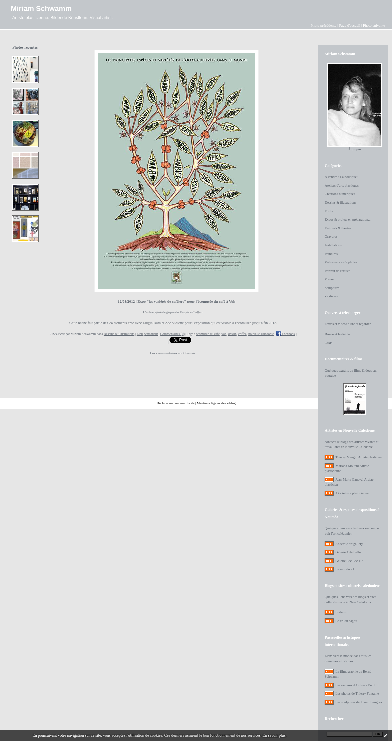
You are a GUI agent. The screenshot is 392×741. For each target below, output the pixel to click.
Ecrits (329, 211)
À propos (354, 149)
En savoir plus (274, 735)
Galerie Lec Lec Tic (349, 561)
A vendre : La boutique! (341, 177)
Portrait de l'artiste (337, 271)
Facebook (285, 334)
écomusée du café (208, 334)
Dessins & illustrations (119, 334)
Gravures (331, 236)
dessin (232, 334)
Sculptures (332, 288)
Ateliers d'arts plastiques (342, 185)
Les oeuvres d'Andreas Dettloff (357, 685)
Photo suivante (374, 25)
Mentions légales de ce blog (216, 403)
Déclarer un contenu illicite (175, 403)
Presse (329, 279)
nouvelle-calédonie (261, 334)
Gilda (328, 343)
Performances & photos (341, 262)
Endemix (341, 612)
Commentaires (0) (172, 334)
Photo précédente (323, 25)
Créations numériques (340, 194)
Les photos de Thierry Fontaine (357, 693)
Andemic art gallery (349, 544)
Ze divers (331, 296)
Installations (333, 245)
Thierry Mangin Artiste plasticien (358, 457)
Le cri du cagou (346, 621)
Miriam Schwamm (41, 8)
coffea (242, 334)
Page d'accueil (349, 25)
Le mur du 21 (344, 569)
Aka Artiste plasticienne (352, 493)
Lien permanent (147, 334)
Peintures (331, 254)
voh (224, 334)
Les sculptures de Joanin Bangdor (358, 702)
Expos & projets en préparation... (348, 219)
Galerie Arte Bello (348, 552)
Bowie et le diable (337, 334)
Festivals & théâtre (338, 228)
